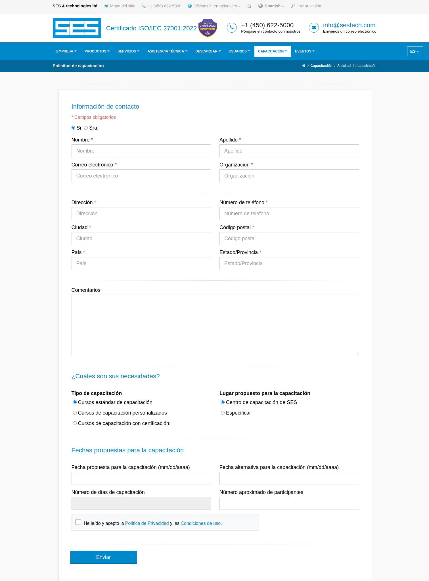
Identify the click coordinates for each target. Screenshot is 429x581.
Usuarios (238, 51)
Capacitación (271, 51)
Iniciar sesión (306, 6)
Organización (234, 165)
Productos (95, 51)
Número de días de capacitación (108, 492)
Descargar (206, 51)
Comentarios (86, 290)
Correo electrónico (92, 165)
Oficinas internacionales (214, 6)
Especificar (236, 413)
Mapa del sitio (119, 6)
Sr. (77, 128)
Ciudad (80, 227)
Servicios (127, 51)
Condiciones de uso (201, 523)
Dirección (82, 202)
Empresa (64, 51)
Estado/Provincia (238, 252)
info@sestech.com (349, 25)
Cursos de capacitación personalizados (120, 413)
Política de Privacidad (147, 523)
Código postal (235, 227)
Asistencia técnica (165, 51)
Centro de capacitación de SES (259, 402)
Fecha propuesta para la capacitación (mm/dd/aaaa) (131, 467)
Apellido (228, 140)
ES (414, 51)
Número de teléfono (241, 202)
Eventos (303, 51)
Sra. (91, 128)
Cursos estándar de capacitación (112, 402)
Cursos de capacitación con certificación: (122, 423)
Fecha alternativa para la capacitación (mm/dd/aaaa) (279, 467)
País (77, 252)
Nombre (81, 140)
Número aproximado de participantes (261, 492)
